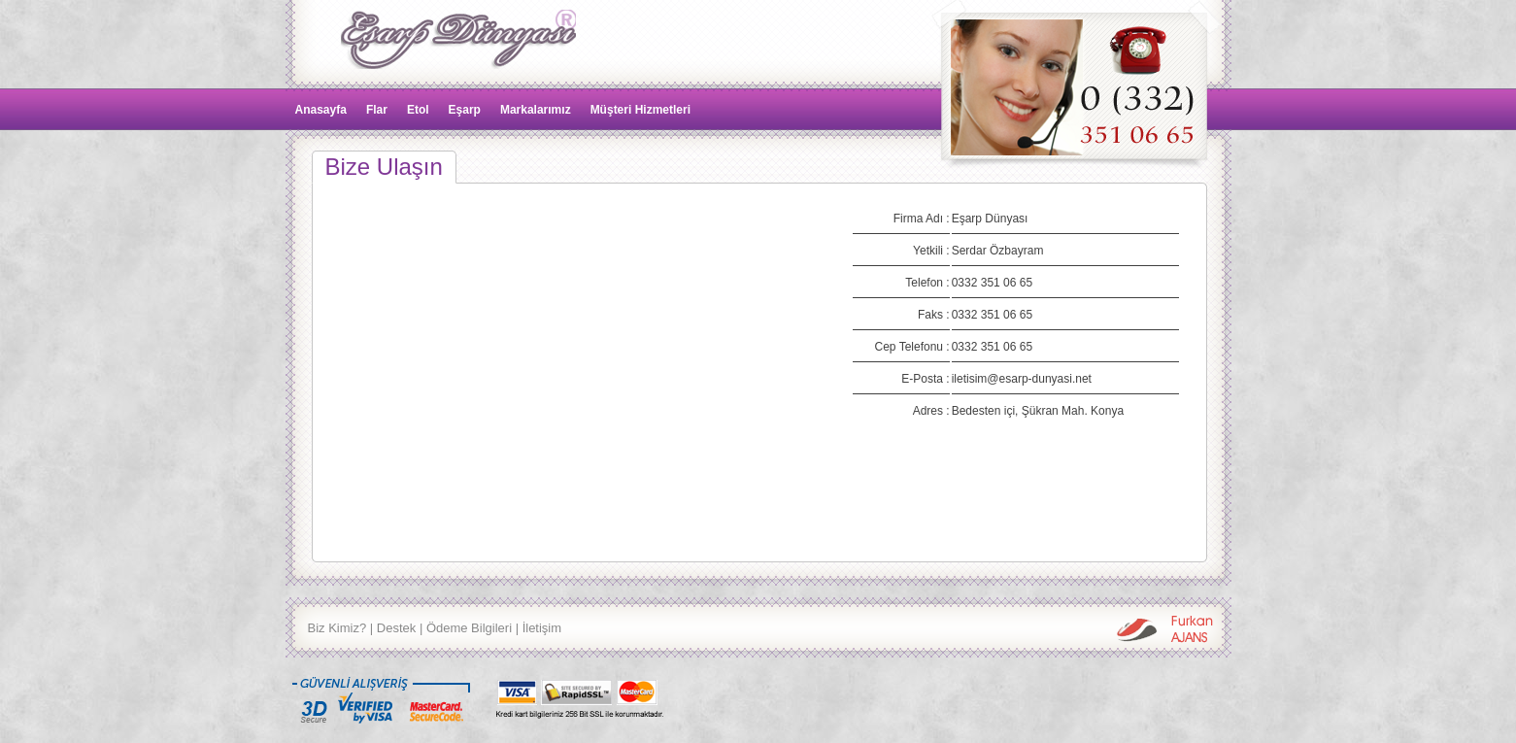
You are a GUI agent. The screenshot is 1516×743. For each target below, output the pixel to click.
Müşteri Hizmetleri (640, 110)
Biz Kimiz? (337, 628)
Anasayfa (321, 110)
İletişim (541, 628)
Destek (396, 628)
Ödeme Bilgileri (469, 628)
